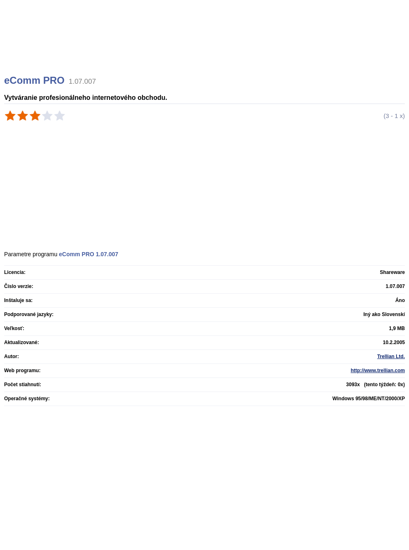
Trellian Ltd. (391, 356)
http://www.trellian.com (378, 370)
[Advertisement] (205, 47)
